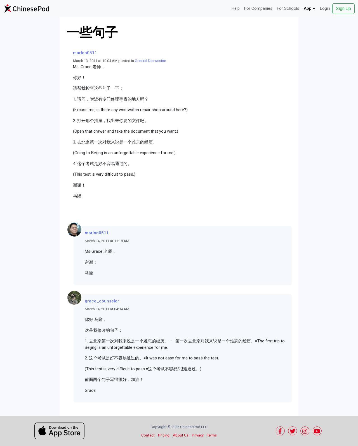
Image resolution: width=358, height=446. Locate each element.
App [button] (309, 8)
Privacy (198, 435)
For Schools (288, 8)
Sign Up (343, 8)
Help (236, 8)
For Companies (258, 8)
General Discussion (150, 61)
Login (325, 8)
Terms (212, 435)
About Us (181, 435)
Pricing (163, 435)
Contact (148, 435)
